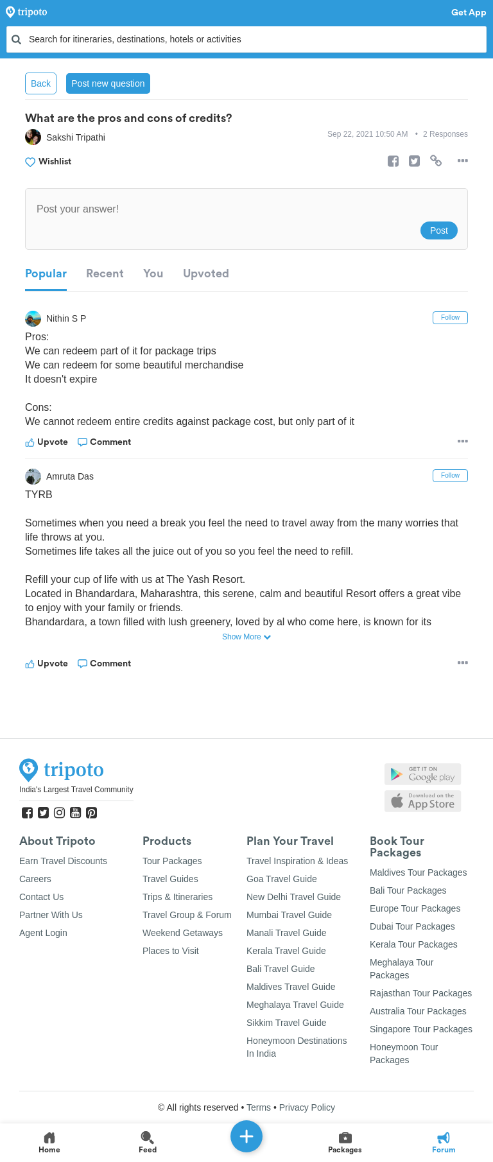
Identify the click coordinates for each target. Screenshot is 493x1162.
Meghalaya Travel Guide (295, 1005)
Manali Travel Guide (286, 933)
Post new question (107, 83)
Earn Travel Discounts (63, 861)
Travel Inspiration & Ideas (297, 861)
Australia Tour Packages (418, 1011)
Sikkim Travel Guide (286, 1023)
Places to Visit (171, 951)
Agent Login (43, 933)
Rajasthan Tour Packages (421, 993)
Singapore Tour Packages (421, 1029)
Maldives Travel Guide (291, 987)
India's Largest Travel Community (76, 789)
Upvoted (206, 273)
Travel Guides (170, 879)
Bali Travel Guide (280, 969)
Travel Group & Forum (187, 915)
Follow (450, 317)
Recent (105, 273)
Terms (258, 1107)
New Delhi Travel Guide (293, 897)
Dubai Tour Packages (412, 926)
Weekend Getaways (183, 933)
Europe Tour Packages (415, 908)
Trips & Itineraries (177, 897)
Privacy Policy (307, 1107)
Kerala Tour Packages (414, 944)
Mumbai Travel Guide (289, 915)
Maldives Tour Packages (418, 872)
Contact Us (41, 897)
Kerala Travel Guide (286, 951)
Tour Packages (172, 861)
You (153, 273)
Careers (35, 879)
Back (41, 83)
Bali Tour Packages (408, 890)
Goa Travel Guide (281, 879)
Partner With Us (51, 915)
